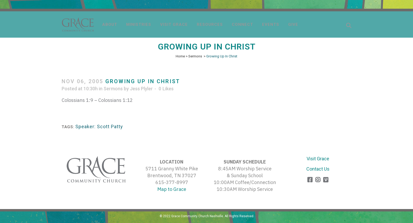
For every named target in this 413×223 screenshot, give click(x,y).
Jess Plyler (141, 88)
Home (180, 56)
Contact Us (318, 169)
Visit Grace (318, 158)
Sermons (195, 56)
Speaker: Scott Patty (99, 126)
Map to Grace (171, 189)
